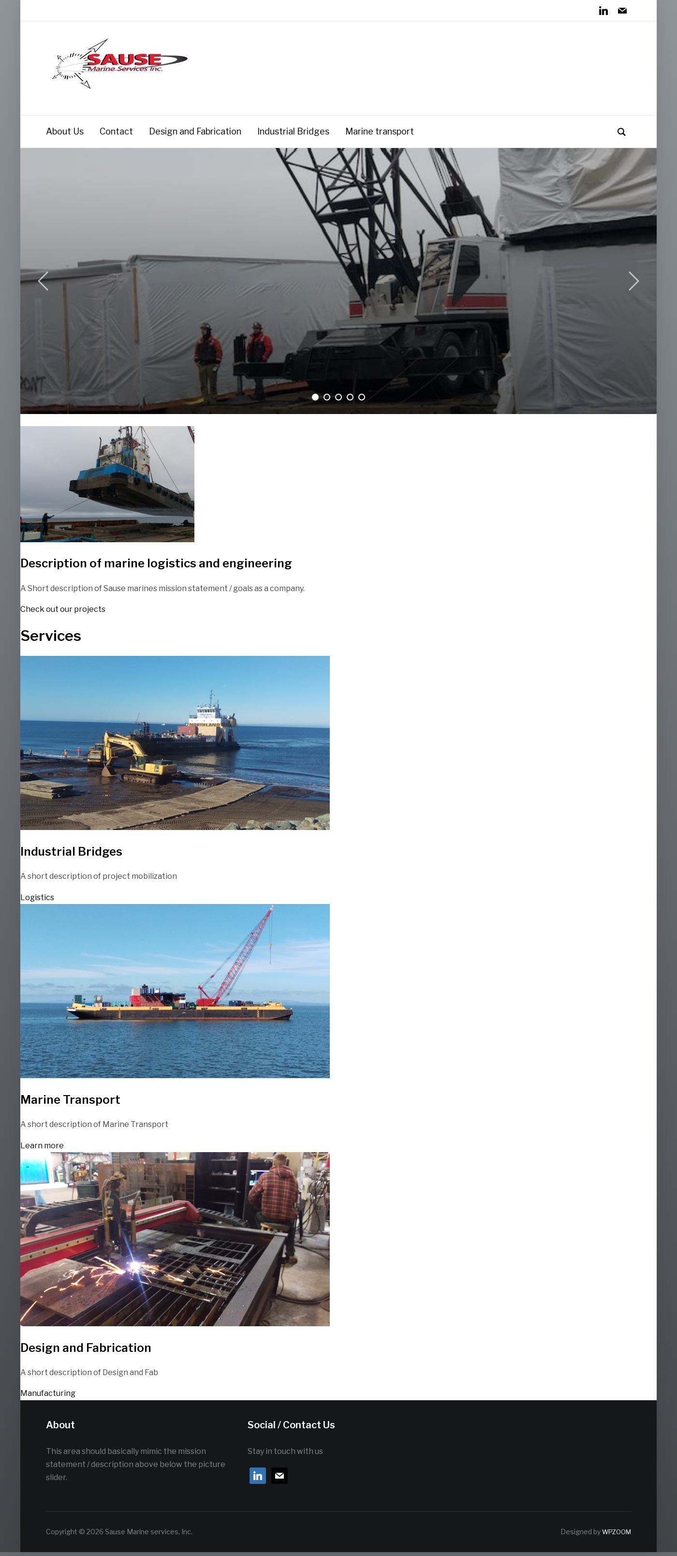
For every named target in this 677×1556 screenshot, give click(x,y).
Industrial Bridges (293, 135)
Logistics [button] (37, 901)
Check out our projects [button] (62, 613)
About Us (65, 135)
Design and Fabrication (195, 135)
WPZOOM (614, 1536)
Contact (116, 135)
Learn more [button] (42, 1149)
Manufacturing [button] (47, 1397)
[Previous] (44, 285)
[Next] (632, 285)
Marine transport (379, 135)
